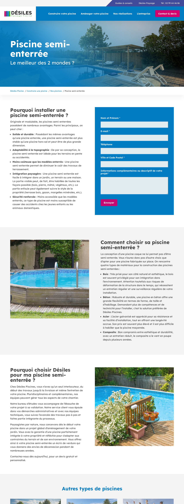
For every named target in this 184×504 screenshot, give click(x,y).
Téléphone (106, 145)
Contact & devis (167, 13)
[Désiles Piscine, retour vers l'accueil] (18, 13)
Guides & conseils (123, 3)
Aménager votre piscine (94, 13)
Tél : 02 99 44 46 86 (170, 3)
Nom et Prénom (110, 119)
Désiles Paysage (147, 3)
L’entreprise (143, 13)
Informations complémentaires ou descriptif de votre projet (131, 173)
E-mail (105, 132)
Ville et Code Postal (113, 158)
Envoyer (109, 203)
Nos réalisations (122, 13)
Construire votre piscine (62, 13)
